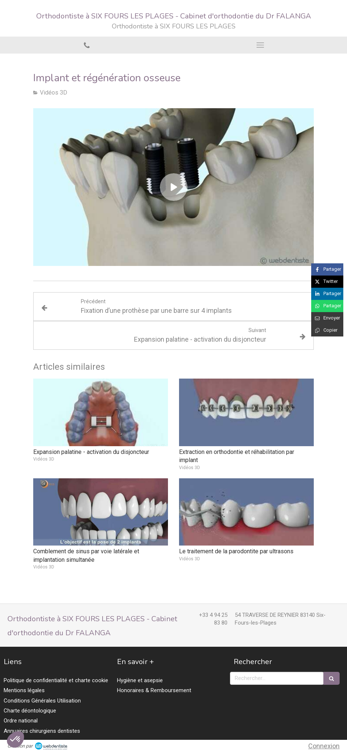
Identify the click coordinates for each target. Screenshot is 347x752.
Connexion (324, 746)
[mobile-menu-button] (260, 45)
